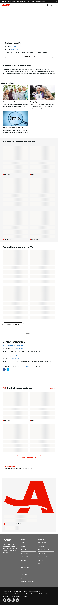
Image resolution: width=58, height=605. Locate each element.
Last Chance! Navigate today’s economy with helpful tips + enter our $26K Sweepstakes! (23, 1)
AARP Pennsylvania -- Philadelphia (13, 356)
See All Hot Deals (9, 473)
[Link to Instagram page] (13, 600)
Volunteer (23, 546)
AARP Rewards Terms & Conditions (11, 593)
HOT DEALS (9, 466)
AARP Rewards (24, 553)
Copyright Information (27, 593)
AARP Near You (24, 560)
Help (48, 5)
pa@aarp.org (14, 49)
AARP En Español (42, 542)
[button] (52, 5)
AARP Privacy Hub (13, 591)
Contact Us (41, 539)
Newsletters (41, 546)
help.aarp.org (25, 366)
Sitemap (5, 591)
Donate (22, 542)
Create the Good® (9, 102)
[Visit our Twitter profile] (8, 369)
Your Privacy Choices (15, 596)
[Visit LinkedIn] (17, 600)
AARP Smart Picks (25, 556)
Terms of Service (23, 591)
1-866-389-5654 (19, 348)
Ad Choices (5, 596)
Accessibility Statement (34, 591)
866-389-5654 (13, 46)
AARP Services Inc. (42, 564)
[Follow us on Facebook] (4, 369)
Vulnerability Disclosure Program (42, 593)
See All (51, 388)
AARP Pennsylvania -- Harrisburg (13, 345)
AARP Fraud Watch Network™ (13, 128)
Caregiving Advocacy (37, 102)
